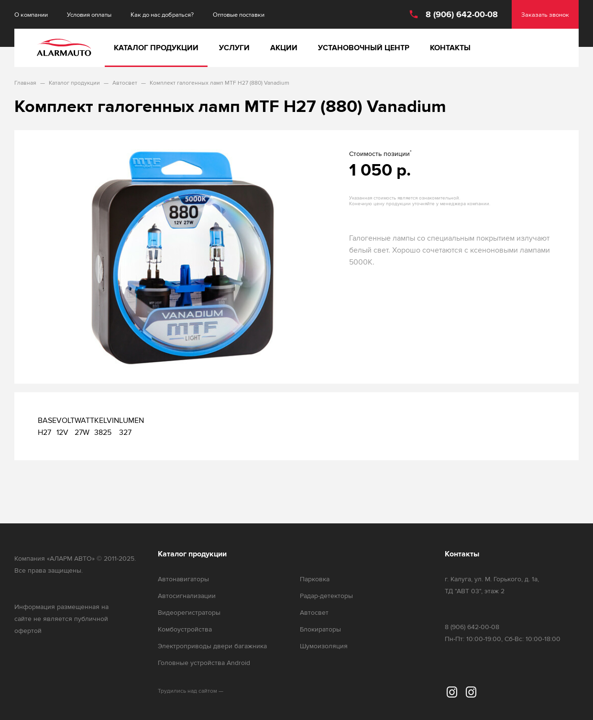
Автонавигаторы (183, 579)
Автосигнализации (187, 595)
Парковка (314, 579)
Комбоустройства (185, 629)
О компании (31, 14)
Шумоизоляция (324, 646)
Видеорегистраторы (189, 612)
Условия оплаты (89, 14)
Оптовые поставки (238, 14)
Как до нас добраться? (162, 14)
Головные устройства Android (204, 662)
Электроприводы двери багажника (212, 646)
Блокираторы (320, 629)
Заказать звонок (545, 14)
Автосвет (314, 612)
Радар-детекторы (326, 595)
